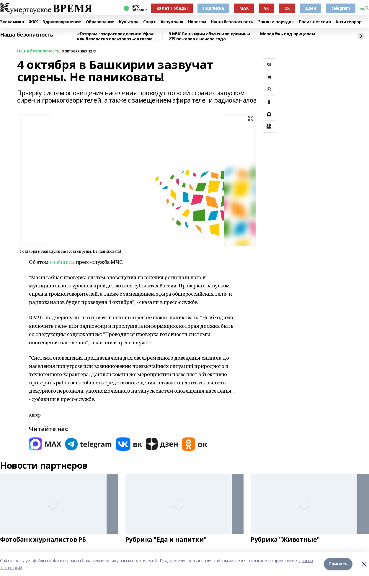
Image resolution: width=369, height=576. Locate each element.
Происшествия (315, 21)
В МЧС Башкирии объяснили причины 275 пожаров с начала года (209, 36)
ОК (287, 8)
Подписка (213, 8)
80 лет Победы (172, 8)
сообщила (62, 262)
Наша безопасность (232, 21)
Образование (100, 21)
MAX (244, 8)
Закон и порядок (276, 21)
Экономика (12, 21)
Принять (338, 564)
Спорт (149, 21)
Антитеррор (348, 21)
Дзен (310, 8)
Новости (197, 21)
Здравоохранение (62, 21)
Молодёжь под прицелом (287, 34)
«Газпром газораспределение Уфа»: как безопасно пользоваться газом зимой (115, 36)
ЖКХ (33, 21)
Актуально (172, 21)
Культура (128, 21)
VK (266, 8)
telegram (340, 8)
